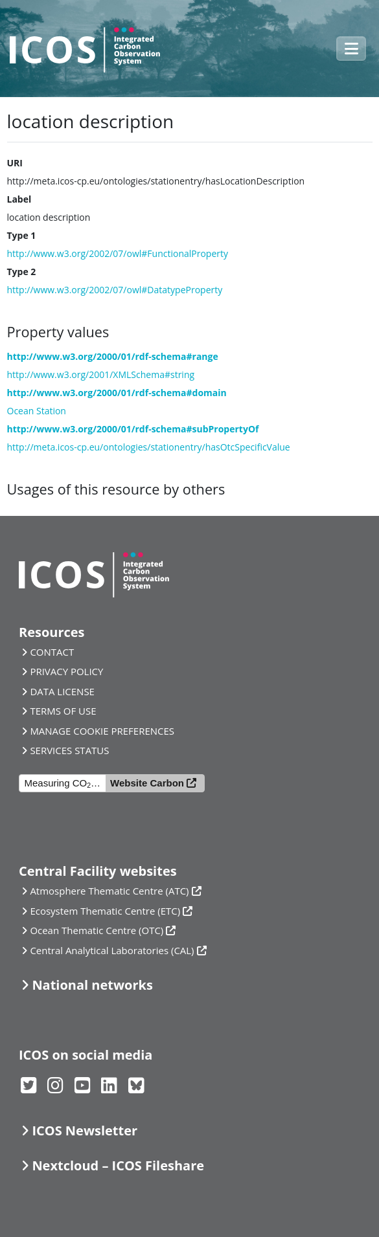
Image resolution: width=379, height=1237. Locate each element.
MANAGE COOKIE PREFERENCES (102, 730)
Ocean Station (36, 411)
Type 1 (21, 235)
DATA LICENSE (62, 691)
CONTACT (52, 651)
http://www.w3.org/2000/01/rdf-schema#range (112, 356)
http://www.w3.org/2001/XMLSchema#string (101, 374)
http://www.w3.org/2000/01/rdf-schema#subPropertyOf (133, 429)
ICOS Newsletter (84, 1130)
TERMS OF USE (63, 710)
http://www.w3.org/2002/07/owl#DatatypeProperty (115, 290)
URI (15, 163)
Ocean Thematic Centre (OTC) (96, 930)
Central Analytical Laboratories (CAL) (112, 950)
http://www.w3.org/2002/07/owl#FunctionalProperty (118, 253)
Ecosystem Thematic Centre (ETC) (105, 910)
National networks (92, 985)
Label (19, 199)
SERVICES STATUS (69, 750)
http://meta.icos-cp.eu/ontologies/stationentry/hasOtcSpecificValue (148, 447)
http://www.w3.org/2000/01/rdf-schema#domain (117, 392)
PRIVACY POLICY (66, 671)
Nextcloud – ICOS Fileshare (118, 1165)
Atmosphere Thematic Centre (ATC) (109, 890)
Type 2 (21, 271)
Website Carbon (147, 782)
